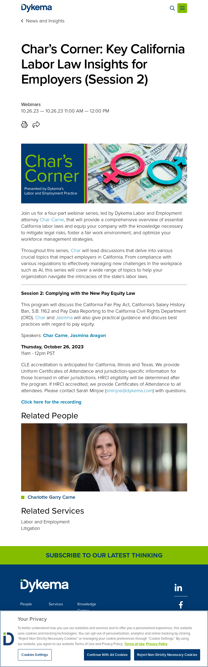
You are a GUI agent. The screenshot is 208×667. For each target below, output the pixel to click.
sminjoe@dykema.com (129, 390)
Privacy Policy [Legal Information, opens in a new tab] (157, 643)
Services (56, 604)
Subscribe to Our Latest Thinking (104, 555)
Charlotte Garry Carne (51, 497)
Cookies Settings (34, 654)
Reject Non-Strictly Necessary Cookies (167, 654)
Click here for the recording (51, 401)
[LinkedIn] (181, 587)
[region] (104, 638)
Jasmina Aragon (88, 335)
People (26, 604)
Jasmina (64, 317)
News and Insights (45, 21)
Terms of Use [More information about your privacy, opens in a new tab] (134, 643)
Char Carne (52, 219)
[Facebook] (181, 604)
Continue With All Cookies (107, 654)
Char (76, 250)
